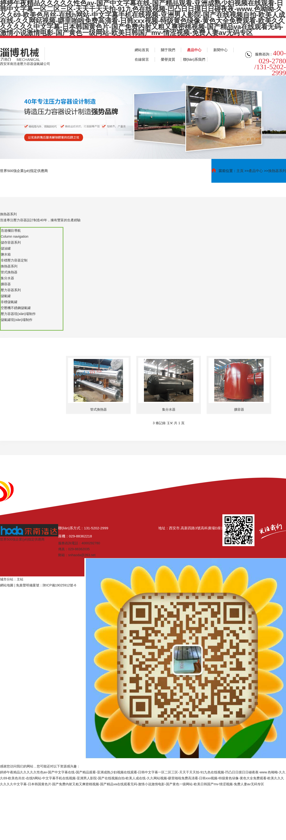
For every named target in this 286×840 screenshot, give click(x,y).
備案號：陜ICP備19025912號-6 (52, 585)
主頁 (240, 171)
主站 (20, 579)
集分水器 (168, 409)
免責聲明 (22, 585)
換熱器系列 (277, 171)
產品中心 (256, 171)
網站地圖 (6, 585)
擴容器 (239, 409)
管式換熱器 (98, 409)
